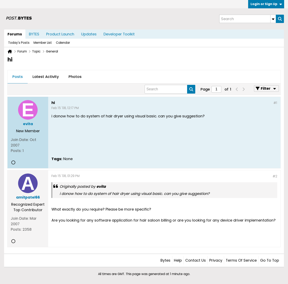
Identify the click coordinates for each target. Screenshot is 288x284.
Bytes (165, 260)
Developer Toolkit (119, 34)
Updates (89, 34)
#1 (275, 103)
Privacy (215, 260)
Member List (43, 42)
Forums (15, 34)
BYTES (34, 34)
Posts (17, 76)
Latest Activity (46, 76)
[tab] (18, 77)
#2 (275, 176)
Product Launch (60, 34)
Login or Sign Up (266, 4)
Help (178, 260)
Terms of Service (241, 260)
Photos (75, 76)
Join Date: (20, 139)
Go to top (269, 260)
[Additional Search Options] (273, 19)
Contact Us (195, 260)
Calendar (63, 42)
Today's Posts (18, 42)
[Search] (247, 19)
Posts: (16, 150)
